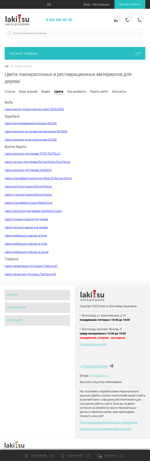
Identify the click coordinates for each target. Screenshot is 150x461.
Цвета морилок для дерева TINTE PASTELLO (32, 153)
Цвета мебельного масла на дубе (26, 243)
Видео (45, 91)
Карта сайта (99, 91)
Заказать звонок (130, 4)
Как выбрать (76, 91)
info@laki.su (99, 376)
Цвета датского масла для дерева (26, 227)
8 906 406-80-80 (59, 19)
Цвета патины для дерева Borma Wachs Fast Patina (37, 161)
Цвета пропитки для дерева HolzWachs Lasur (33, 211)
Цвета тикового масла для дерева (26, 219)
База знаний (28, 91)
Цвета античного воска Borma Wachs (28, 186)
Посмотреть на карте (93, 344)
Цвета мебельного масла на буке (26, 235)
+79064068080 (94, 366)
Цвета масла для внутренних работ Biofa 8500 (34, 109)
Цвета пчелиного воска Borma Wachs (28, 194)
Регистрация (101, 4)
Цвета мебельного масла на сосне (26, 252)
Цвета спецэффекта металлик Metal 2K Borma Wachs (38, 178)
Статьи (10, 91)
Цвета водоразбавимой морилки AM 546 (31, 123)
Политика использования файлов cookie (105, 428)
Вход (87, 4)
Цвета (58, 91)
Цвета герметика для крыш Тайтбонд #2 (30, 274)
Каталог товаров (75, 53)
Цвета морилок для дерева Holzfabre (28, 170)
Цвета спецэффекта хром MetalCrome (28, 202)
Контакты (119, 91)
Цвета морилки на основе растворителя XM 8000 (36, 131)
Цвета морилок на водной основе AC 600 (31, 139)
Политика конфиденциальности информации (109, 422)
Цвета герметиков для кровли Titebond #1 (31, 266)
